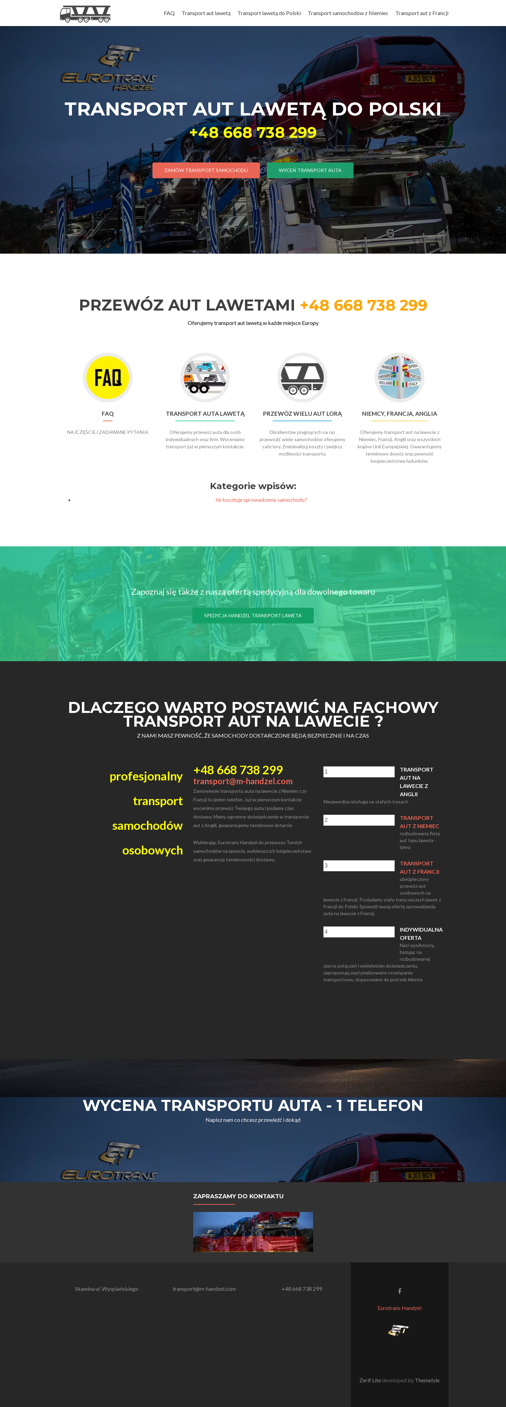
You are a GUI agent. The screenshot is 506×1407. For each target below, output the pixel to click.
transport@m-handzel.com (243, 781)
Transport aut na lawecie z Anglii (416, 781)
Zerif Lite (370, 1380)
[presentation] (359, 771)
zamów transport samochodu (206, 170)
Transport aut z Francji (421, 13)
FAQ (169, 13)
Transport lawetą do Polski (269, 13)
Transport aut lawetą (206, 13)
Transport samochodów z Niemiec (348, 13)
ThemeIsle (427, 1380)
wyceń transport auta (310, 170)
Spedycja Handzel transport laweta (253, 615)
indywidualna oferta (421, 933)
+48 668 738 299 (253, 132)
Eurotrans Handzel (399, 1308)
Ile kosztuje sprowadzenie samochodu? (261, 499)
